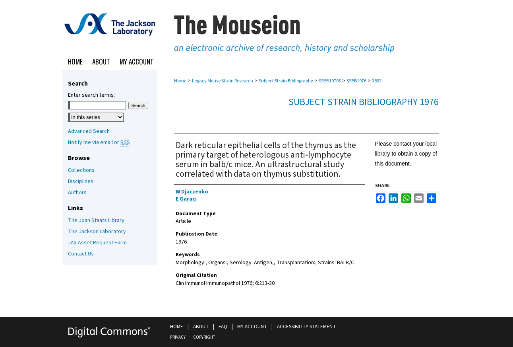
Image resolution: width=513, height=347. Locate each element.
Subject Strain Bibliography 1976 (363, 102)
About (201, 326)
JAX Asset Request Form (97, 243)
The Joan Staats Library (96, 220)
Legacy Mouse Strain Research (222, 81)
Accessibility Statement (306, 326)
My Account (252, 326)
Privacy (178, 337)
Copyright (204, 337)
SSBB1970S (330, 81)
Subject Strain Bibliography (286, 81)
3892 (376, 81)
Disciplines (80, 181)
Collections (81, 170)
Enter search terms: (91, 95)
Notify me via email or (99, 142)
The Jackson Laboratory (97, 232)
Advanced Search (89, 131)
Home (180, 81)
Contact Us (81, 254)
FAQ (223, 326)
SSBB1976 (356, 81)
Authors (77, 193)
